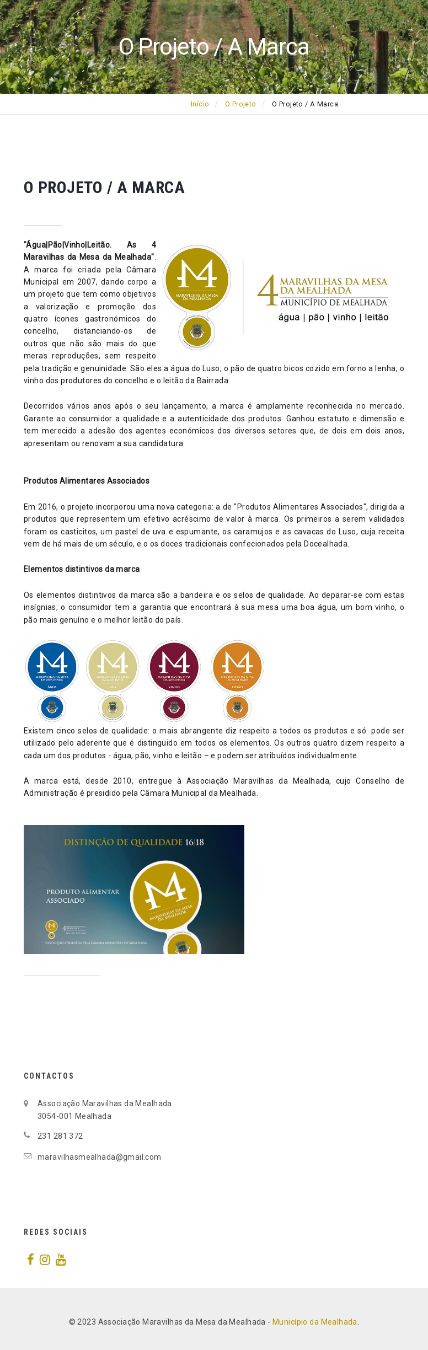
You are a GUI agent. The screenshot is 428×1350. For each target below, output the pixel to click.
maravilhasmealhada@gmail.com (100, 1157)
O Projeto (240, 104)
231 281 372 (60, 1136)
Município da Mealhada (314, 1321)
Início (200, 104)
